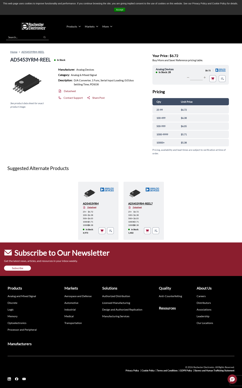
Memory (12, 316)
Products (74, 26)
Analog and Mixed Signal (22, 296)
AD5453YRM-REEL (32, 51)
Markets (91, 26)
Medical (69, 316)
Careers (201, 296)
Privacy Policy (132, 370)
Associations (204, 309)
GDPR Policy (186, 370)
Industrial (70, 309)
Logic (11, 309)
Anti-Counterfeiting (170, 296)
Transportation (73, 322)
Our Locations (205, 322)
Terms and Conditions (167, 370)
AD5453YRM (91, 203)
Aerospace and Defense (78, 296)
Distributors (204, 302)
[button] (232, 379)
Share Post (98, 97)
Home (13, 51)
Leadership (203, 316)
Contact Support (73, 97)
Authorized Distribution (116, 296)
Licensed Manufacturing (116, 302)
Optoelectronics (17, 322)
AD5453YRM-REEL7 (140, 203)
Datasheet (70, 91)
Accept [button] (119, 9)
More (107, 26)
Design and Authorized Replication (122, 309)
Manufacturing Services (115, 316)
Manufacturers (20, 344)
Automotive (71, 302)
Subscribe (17, 268)
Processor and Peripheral (22, 329)
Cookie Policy (148, 370)
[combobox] (22, 37)
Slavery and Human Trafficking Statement (214, 370)
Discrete (12, 302)
